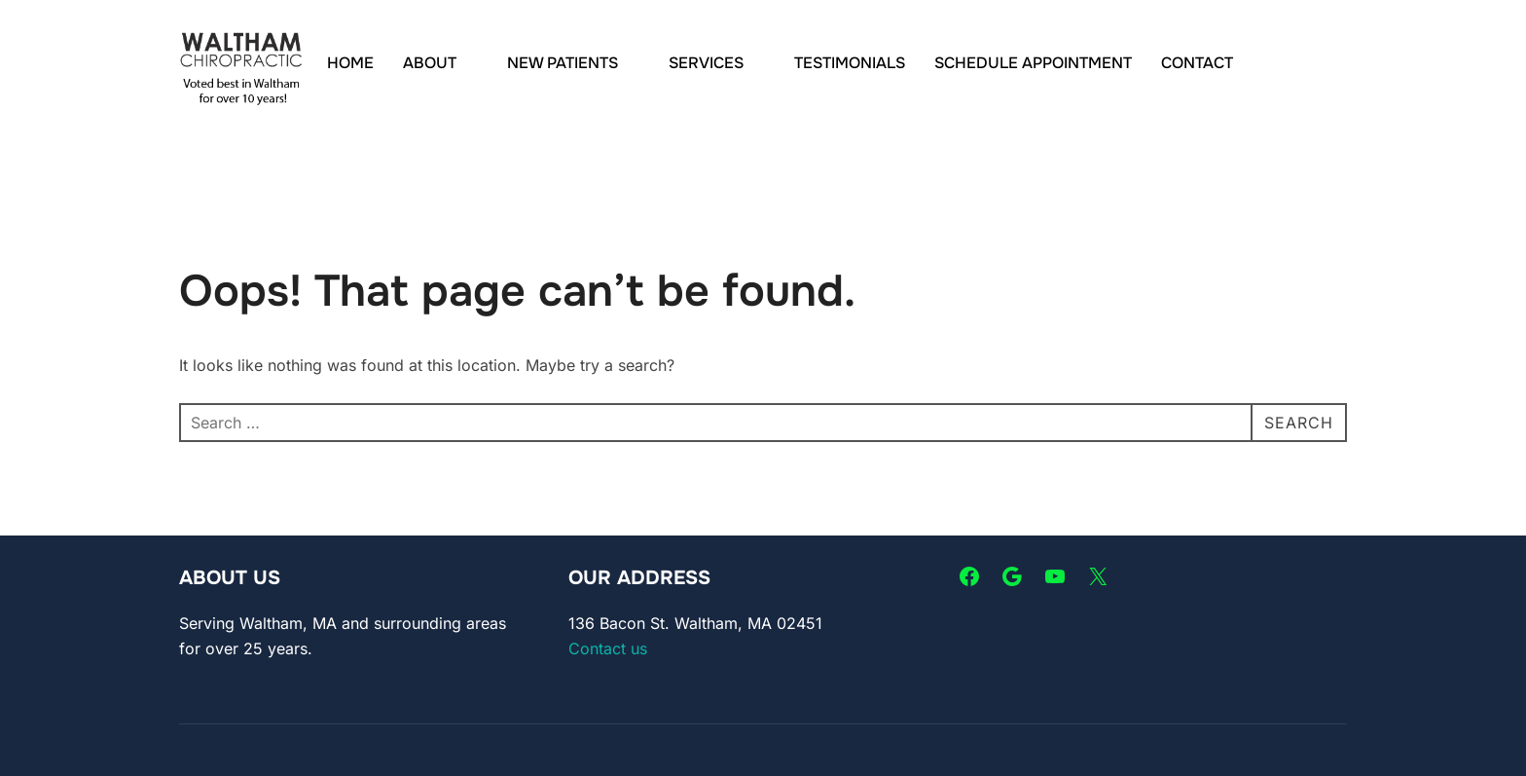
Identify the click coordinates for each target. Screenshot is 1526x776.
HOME (350, 63)
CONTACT (1197, 63)
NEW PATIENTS (573, 63)
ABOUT (440, 63)
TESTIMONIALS (849, 63)
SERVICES (717, 63)
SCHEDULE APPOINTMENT (1033, 63)
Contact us (607, 648)
